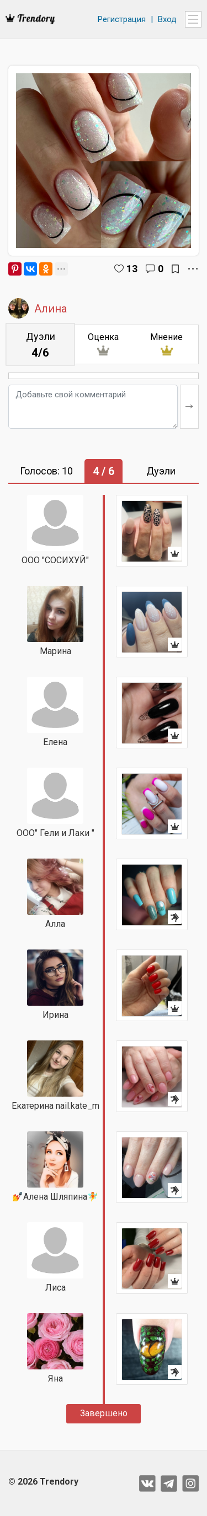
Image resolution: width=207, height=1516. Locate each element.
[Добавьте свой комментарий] (93, 407)
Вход (167, 19)
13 (131, 268)
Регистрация (122, 19)
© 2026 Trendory (43, 1481)
